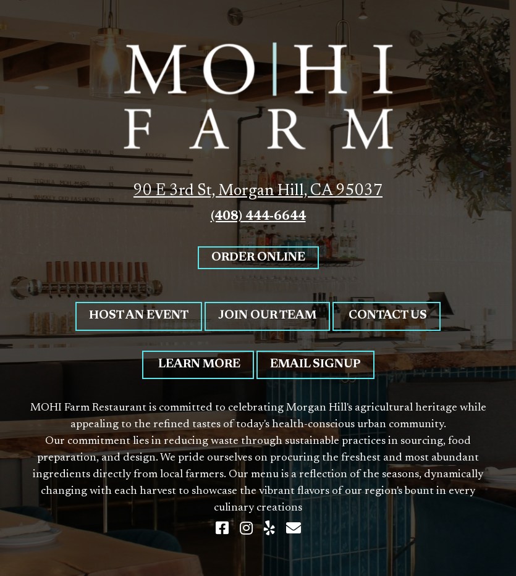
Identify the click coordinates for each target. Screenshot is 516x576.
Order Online (258, 258)
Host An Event (138, 316)
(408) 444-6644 (258, 217)
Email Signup (315, 364)
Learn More (198, 364)
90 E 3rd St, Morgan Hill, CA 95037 (258, 191)
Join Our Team (267, 316)
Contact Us (386, 316)
